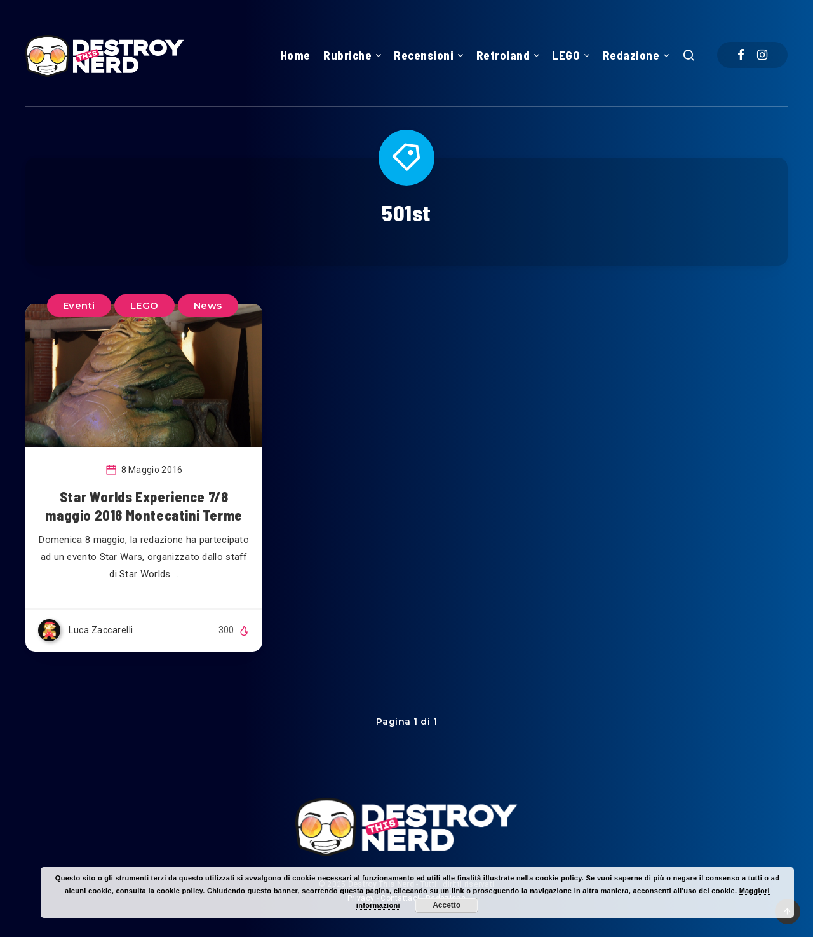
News (208, 305)
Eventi (79, 305)
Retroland (503, 55)
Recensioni (424, 55)
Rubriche (347, 55)
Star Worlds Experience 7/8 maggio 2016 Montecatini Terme (143, 506)
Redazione (631, 55)
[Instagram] (762, 55)
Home (296, 55)
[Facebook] (740, 55)
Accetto (446, 905)
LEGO (566, 55)
